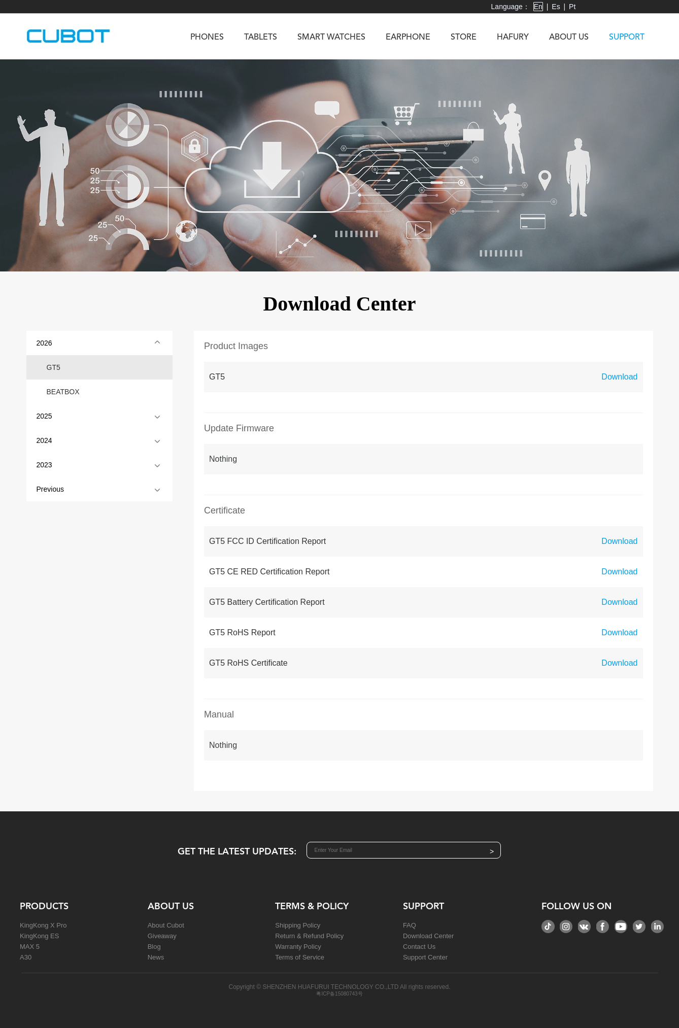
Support (626, 37)
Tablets (260, 37)
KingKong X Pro (43, 925)
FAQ (409, 925)
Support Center (425, 957)
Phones (207, 37)
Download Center (428, 936)
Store (464, 37)
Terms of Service (299, 957)
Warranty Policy (298, 946)
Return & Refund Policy (309, 936)
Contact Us (419, 946)
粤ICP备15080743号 (339, 994)
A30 (25, 957)
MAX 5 (30, 946)
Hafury (513, 37)
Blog (154, 946)
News (156, 957)
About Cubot (166, 925)
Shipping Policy (297, 925)
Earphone (408, 37)
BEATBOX (63, 392)
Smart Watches (331, 37)
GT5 (53, 367)
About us (569, 37)
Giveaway (162, 936)
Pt (572, 7)
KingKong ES (39, 936)
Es (556, 7)
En (538, 7)
